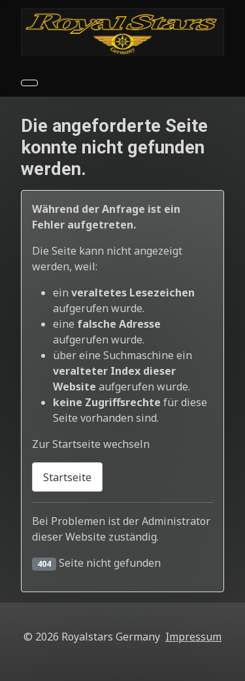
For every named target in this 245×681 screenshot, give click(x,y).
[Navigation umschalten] (29, 83)
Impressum (193, 636)
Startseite (67, 477)
